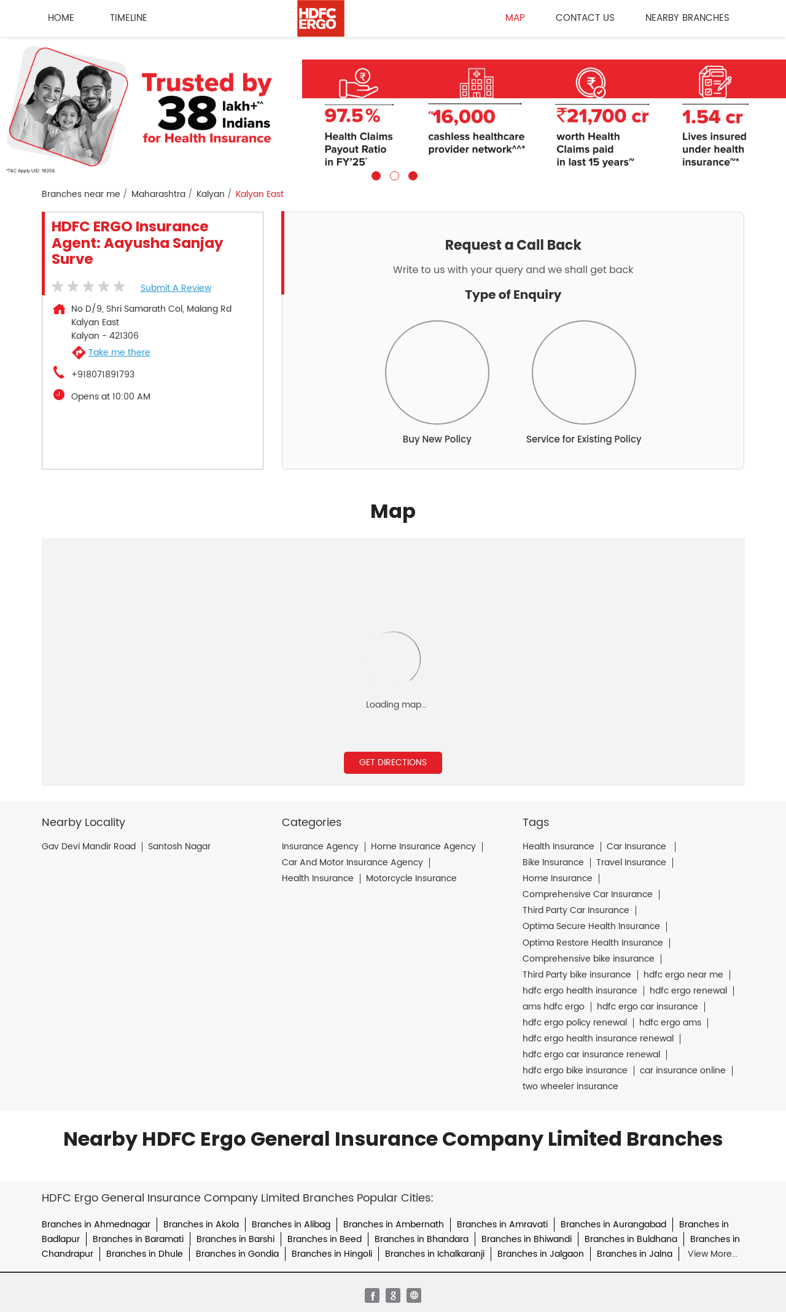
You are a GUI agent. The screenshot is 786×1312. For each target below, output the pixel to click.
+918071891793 (102, 375)
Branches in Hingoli (332, 1254)
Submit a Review (176, 288)
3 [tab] (411, 174)
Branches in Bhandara (422, 1239)
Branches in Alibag (291, 1224)
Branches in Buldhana (631, 1239)
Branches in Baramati (138, 1239)
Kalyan (210, 194)
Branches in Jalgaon (540, 1254)
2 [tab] (393, 174)
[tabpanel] (393, 108)
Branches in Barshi (235, 1239)
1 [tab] (375, 174)
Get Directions (393, 762)
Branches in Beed (324, 1239)
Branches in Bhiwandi (526, 1239)
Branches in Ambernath (393, 1224)
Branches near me (81, 194)
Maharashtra (158, 194)
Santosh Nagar (179, 847)
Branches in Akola (201, 1224)
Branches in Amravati (502, 1224)
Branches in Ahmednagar (96, 1224)
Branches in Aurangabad (613, 1224)
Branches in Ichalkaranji (434, 1254)
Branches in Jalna (634, 1254)
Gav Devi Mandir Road (89, 847)
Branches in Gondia (237, 1254)
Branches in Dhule (144, 1254)
